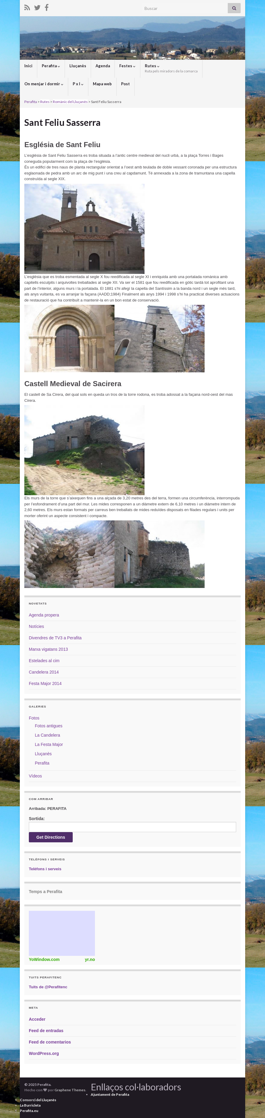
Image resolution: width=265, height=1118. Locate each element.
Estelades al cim (44, 660)
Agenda (103, 65)
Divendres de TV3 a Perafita (55, 637)
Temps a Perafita (45, 891)
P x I (78, 83)
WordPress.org (44, 1053)
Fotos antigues (48, 725)
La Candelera (47, 735)
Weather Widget (62, 933)
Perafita (51, 65)
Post (125, 83)
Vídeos (35, 776)
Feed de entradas (46, 1030)
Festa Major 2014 (45, 683)
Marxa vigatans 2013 (48, 649)
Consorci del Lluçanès (38, 1100)
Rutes (171, 68)
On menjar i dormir (43, 83)
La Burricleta (30, 1105)
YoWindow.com (44, 959)
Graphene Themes (69, 1090)
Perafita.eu (29, 1110)
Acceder (37, 1019)
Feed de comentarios (50, 1042)
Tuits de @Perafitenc (48, 987)
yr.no (90, 959)
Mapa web (102, 83)
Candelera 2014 (44, 672)
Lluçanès (77, 65)
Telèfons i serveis (45, 869)
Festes (127, 65)
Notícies (36, 626)
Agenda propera (44, 615)
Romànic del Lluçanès (70, 101)
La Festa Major (49, 744)
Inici (28, 65)
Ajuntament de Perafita (110, 1094)
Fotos (34, 718)
